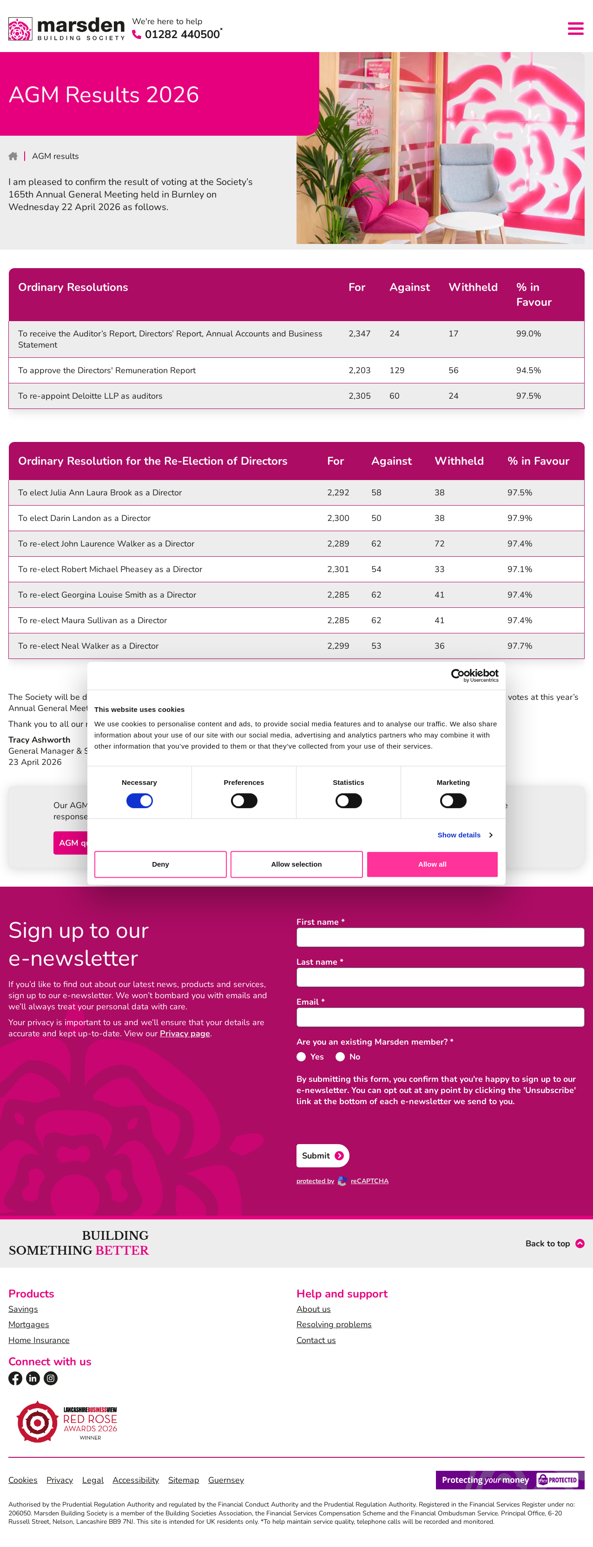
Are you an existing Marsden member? (375, 1041)
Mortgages (28, 1324)
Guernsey (226, 1480)
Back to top (548, 1243)
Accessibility (135, 1480)
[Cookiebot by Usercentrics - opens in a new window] (458, 676)
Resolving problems (334, 1324)
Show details (459, 835)
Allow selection (296, 864)
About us (313, 1309)
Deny (160, 864)
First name (320, 922)
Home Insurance (39, 1340)
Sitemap (183, 1480)
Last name (319, 962)
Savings (23, 1309)
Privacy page (185, 1033)
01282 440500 (177, 34)
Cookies (23, 1480)
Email (310, 1001)
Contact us (316, 1340)
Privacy (59, 1480)
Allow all (432, 864)
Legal (93, 1480)
